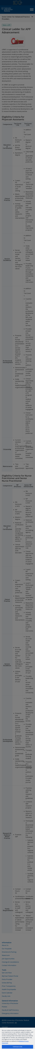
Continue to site (17, 1047)
